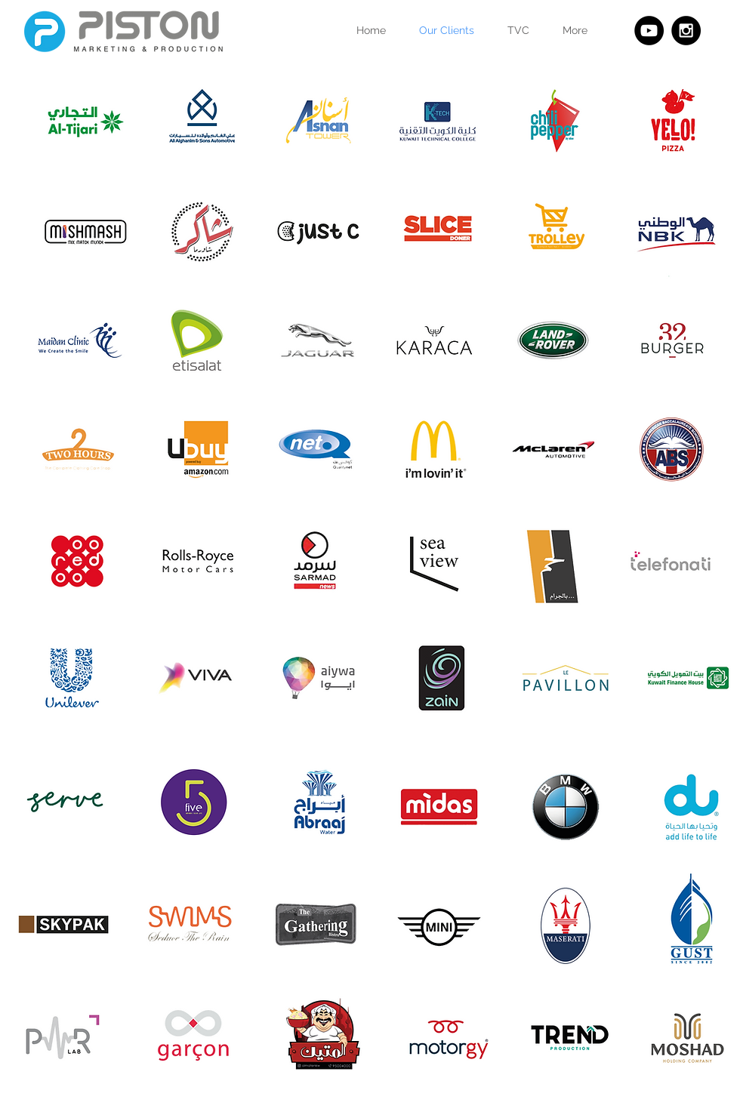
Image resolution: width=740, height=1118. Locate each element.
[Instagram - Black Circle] (686, 30)
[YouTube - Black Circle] (649, 30)
